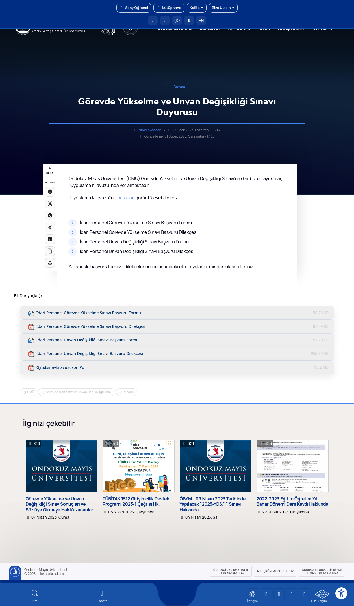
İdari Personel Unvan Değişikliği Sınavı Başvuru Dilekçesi (89, 353)
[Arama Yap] (189, 20)
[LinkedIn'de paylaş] (50, 239)
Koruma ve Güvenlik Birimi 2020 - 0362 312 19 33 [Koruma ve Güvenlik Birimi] (322, 571)
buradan (125, 198)
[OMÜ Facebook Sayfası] (304, 594)
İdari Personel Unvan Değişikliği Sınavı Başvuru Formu (87, 340)
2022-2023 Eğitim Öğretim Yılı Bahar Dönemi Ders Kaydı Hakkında (292, 501)
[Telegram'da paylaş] (50, 227)
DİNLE (49, 171)
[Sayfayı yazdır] (50, 263)
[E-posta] (165, 20)
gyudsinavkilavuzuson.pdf (61, 367)
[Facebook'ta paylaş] (50, 192)
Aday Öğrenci (134, 7)
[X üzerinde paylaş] (50, 203)
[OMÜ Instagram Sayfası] (279, 594)
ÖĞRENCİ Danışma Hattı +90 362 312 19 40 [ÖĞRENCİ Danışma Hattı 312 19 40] (230, 571)
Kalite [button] (196, 7)
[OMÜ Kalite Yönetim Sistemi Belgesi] (322, 594)
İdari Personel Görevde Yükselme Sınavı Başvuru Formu (88, 313)
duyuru (177, 86)
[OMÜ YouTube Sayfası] (253, 594)
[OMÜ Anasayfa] (153, 20)
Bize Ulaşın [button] (223, 7)
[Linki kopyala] (50, 251)
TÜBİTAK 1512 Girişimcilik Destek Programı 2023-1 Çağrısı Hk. (136, 501)
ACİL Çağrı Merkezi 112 (275, 571)
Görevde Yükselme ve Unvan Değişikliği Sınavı (78, 392)
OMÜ (30, 392)
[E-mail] (101, 596)
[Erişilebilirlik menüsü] (341, 593)
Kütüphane (169, 7)
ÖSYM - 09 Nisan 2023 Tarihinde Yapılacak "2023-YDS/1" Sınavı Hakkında (213, 504)
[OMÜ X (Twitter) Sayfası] (291, 594)
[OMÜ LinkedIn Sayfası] (266, 594)
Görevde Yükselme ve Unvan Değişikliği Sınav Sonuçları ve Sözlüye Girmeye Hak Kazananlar (59, 504)
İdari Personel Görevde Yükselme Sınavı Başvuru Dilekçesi (90, 326)
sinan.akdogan (149, 130)
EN (201, 20)
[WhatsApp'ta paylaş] (50, 215)
